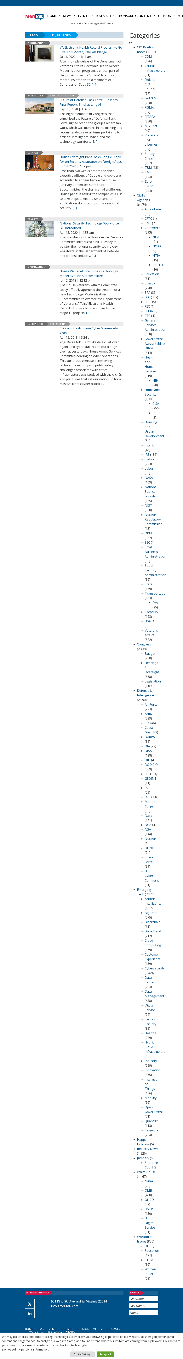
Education (152, 274)
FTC (147, 316)
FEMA (149, 311)
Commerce (152, 228)
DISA (148, 751)
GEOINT (151, 778)
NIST (156, 237)
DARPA (150, 737)
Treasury (151, 612)
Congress (33, 152)
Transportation (156, 593)
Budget (150, 653)
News (67, 16)
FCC (147, 297)
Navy (148, 815)
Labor (149, 468)
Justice (149, 459)
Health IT (151, 1033)
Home (51, 16)
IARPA (149, 788)
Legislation (153, 681)
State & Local (51, 1331)
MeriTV (97, 1329)
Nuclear (150, 839)
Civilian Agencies (37, 43)
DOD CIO (151, 765)
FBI (147, 774)
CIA (147, 723)
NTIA (156, 255)
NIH (155, 380)
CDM (148, 56)
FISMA (149, 107)
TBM (148, 167)
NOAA (156, 246)
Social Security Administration (155, 570)
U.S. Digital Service (150, 1223)
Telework (151, 1130)
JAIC (148, 797)
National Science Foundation (153, 491)
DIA (147, 746)
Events (83, 16)
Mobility (151, 1098)
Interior (150, 445)
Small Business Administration (155, 551)
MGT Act (151, 126)
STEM (149, 1260)
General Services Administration (155, 325)
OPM (148, 533)
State (148, 584)
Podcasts (113, 1329)
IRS (147, 454)
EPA (147, 292)
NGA (148, 825)
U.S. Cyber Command (152, 875)
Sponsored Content (134, 16)
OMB (148, 1190)
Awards (32, 1331)
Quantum (151, 1121)
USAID (149, 621)
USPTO (157, 265)
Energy (150, 283)
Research (103, 16)
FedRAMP (151, 98)
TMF (148, 172)
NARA (149, 1181)
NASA (149, 478)
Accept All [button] (105, 1354)
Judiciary (143, 1158)
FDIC (148, 302)
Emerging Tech (35, 95)
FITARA (150, 117)
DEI (147, 1246)
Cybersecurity (57, 324)
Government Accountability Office (155, 343)
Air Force (151, 704)
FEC (147, 306)
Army (148, 714)
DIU (147, 760)
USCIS (156, 413)
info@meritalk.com (64, 1306)
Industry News (147, 1149)
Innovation (153, 1070)
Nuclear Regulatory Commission (154, 519)
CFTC (148, 218)
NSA (148, 829)
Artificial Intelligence (62, 95)
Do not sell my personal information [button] (25, 1349)
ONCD (149, 1200)
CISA (155, 404)
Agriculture (153, 209)
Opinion (164, 16)
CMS (148, 223)
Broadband (153, 931)
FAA (155, 603)
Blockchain (152, 922)
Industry (151, 1061)
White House (146, 1172)
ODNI (149, 848)
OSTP (149, 1209)
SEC (147, 542)
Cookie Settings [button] (82, 1354)
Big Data (151, 913)
